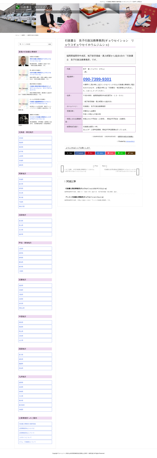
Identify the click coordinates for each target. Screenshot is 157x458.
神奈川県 (22, 206)
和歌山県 (22, 308)
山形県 (21, 156)
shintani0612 (130, 141)
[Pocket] (110, 153)
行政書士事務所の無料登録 (114, 1)
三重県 (21, 271)
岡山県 (21, 331)
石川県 (21, 230)
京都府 (21, 290)
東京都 (21, 197)
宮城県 (21, 160)
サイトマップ (127, 1)
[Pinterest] (90, 153)
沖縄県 (21, 409)
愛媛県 (21, 363)
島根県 (21, 327)
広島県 (21, 336)
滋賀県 (21, 285)
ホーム (103, 1)
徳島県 (21, 359)
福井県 (21, 234)
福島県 (21, 165)
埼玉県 (21, 193)
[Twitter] (69, 153)
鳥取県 (21, 322)
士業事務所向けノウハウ (26, 433)
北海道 (21, 138)
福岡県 (23, 35)
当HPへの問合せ (137, 1)
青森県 (21, 142)
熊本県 (21, 400)
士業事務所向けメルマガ (26, 428)
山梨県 (21, 248)
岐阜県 (21, 266)
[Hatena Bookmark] (100, 153)
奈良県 (21, 303)
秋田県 (21, 147)
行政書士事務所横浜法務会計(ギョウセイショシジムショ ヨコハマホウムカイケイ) (41, 88)
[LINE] (120, 153)
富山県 (21, 225)
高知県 (21, 368)
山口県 (21, 340)
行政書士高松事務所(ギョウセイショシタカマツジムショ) (86, 188)
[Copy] (130, 153)
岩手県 (21, 151)
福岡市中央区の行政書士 (33, 35)
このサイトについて (25, 437)
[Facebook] (80, 153)
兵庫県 (21, 299)
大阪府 (21, 294)
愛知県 (21, 262)
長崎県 (21, 391)
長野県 (21, 253)
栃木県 (21, 184)
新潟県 (21, 221)
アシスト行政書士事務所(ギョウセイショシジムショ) (84, 197)
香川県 (21, 354)
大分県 (21, 396)
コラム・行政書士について (27, 442)
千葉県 (21, 202)
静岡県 (21, 257)
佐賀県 (21, 387)
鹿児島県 (22, 405)
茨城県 (21, 179)
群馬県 (21, 188)
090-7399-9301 (97, 79)
